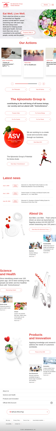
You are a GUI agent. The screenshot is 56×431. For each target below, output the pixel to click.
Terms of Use (26, 420)
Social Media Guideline (38, 420)
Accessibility (8, 423)
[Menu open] (53, 5)
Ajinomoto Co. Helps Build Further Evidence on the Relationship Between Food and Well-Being (34, 185)
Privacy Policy (16, 420)
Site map (8, 420)
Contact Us (17, 423)
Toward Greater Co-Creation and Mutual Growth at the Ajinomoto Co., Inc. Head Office (35, 193)
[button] (12, 83)
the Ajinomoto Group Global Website (17, 4)
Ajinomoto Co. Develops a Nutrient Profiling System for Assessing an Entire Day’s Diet (35, 201)
